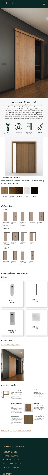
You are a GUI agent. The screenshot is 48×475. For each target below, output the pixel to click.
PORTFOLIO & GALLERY (12, 463)
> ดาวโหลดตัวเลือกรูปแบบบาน (10, 345)
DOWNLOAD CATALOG (11, 460)
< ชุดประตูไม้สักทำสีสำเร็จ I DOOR (20, 431)
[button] (44, 4)
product (5, 431)
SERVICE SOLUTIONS (11, 456)
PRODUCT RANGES (10, 452)
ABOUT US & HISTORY (11, 467)
